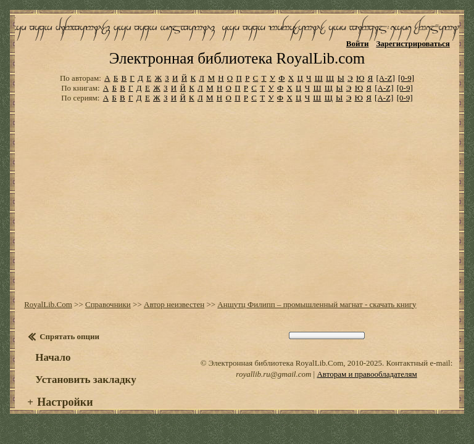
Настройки (65, 402)
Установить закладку (85, 379)
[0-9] (406, 78)
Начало (52, 357)
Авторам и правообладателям (367, 374)
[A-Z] (385, 78)
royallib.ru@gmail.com (273, 374)
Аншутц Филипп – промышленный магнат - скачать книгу (316, 304)
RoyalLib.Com (48, 304)
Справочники (108, 304)
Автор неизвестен (174, 304)
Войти (357, 43)
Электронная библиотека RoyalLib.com (237, 58)
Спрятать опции (69, 336)
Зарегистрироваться (412, 43)
